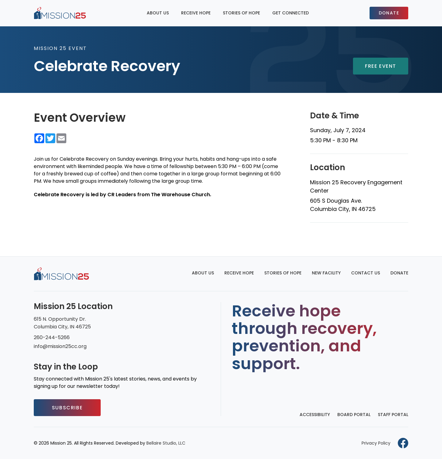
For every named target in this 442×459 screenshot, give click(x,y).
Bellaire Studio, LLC (165, 443)
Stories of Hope (241, 13)
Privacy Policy (376, 443)
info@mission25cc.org (60, 346)
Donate (389, 13)
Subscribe (67, 407)
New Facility (326, 273)
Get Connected (290, 13)
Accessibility (315, 414)
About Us (158, 13)
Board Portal (353, 414)
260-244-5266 (52, 337)
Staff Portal (393, 414)
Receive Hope (196, 13)
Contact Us (365, 273)
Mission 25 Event (60, 48)
